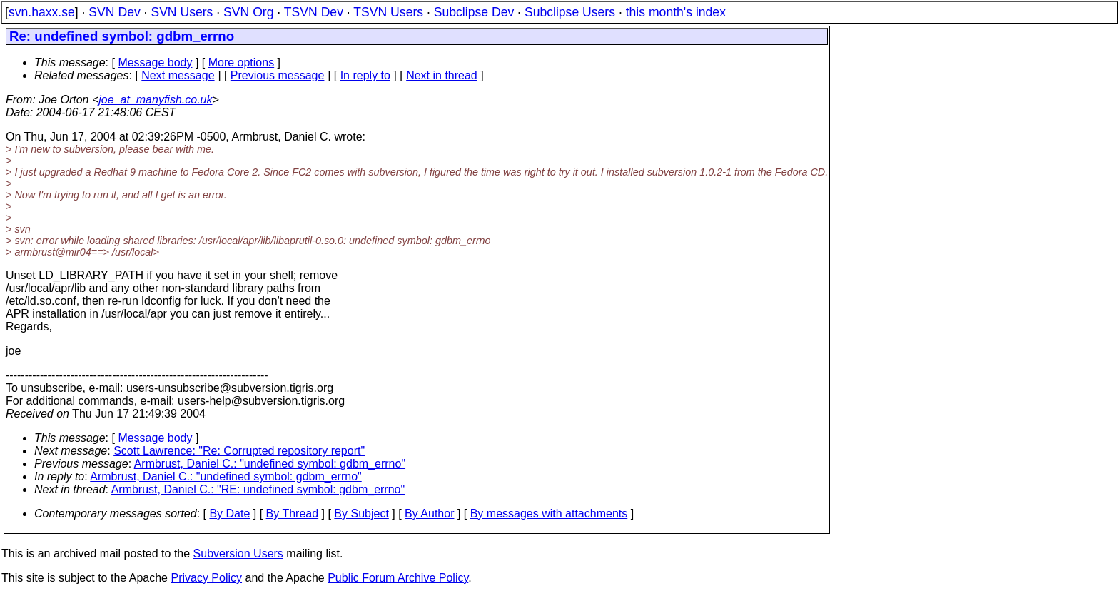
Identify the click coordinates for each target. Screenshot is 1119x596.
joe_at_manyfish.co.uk (155, 100)
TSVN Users (388, 12)
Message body (155, 62)
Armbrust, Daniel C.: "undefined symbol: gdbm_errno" (269, 464)
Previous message (278, 75)
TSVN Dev (313, 12)
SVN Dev (114, 12)
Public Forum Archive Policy (398, 578)
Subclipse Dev (474, 12)
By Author (429, 513)
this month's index (676, 12)
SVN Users (182, 12)
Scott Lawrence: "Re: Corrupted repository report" (239, 451)
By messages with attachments (549, 513)
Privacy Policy (206, 578)
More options (241, 62)
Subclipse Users (570, 12)
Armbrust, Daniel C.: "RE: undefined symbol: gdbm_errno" (258, 489)
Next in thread (441, 75)
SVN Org (248, 12)
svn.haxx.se (42, 12)
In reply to (365, 75)
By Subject (361, 513)
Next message (177, 75)
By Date (229, 513)
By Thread (292, 513)
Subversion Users (238, 553)
